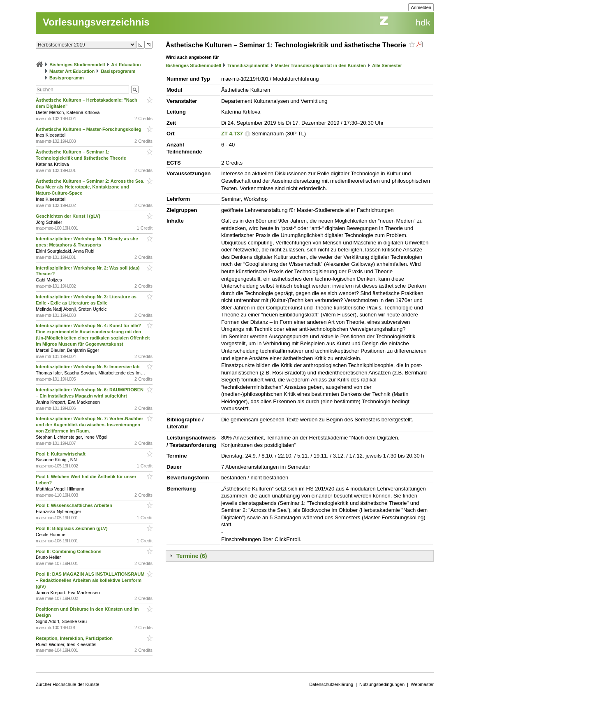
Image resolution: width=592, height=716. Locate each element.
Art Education (126, 64)
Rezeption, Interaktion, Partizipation (75, 638)
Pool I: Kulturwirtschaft (61, 453)
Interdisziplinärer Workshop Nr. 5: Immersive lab (88, 366)
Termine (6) (191, 556)
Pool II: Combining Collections (69, 551)
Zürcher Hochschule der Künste (67, 684)
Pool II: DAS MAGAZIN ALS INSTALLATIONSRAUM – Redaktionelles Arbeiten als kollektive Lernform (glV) (90, 580)
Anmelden (421, 7)
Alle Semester (387, 65)
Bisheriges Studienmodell (77, 64)
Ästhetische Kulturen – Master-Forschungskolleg (89, 129)
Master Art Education (72, 71)
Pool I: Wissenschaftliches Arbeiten (74, 505)
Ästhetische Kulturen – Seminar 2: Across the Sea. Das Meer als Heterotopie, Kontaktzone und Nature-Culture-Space (90, 187)
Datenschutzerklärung (331, 684)
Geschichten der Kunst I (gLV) (69, 216)
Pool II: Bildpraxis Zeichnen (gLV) (72, 528)
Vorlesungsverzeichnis (96, 22)
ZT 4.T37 (232, 133)
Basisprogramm (118, 71)
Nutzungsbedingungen (382, 684)
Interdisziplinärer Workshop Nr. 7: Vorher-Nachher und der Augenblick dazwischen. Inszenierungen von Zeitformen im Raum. (89, 424)
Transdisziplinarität (247, 65)
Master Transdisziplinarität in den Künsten (320, 65)
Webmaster (422, 684)
